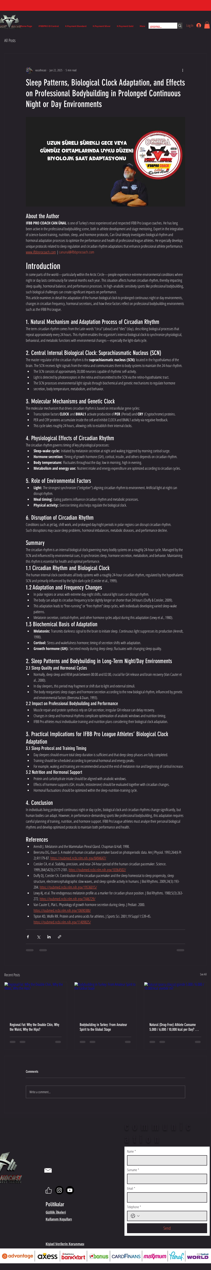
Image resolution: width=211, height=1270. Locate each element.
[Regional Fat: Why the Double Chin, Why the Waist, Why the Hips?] (36, 999)
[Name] (165, 1160)
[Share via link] (59, 937)
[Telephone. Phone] (172, 1216)
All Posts (10, 40)
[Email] (165, 1197)
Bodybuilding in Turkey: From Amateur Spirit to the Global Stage (103, 1027)
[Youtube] (70, 1190)
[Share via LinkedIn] (49, 937)
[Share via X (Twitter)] (38, 937)
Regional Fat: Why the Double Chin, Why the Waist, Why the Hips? (34, 1027)
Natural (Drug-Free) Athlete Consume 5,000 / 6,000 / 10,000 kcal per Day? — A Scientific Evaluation (174, 1027)
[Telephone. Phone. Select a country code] (135, 1216)
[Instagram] (59, 1190)
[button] (207, 25)
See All (203, 974)
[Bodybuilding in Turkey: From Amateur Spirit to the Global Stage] (105, 999)
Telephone (134, 1207)
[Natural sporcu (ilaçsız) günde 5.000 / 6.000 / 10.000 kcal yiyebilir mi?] (175, 999)
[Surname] (165, 1179)
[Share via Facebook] (28, 937)
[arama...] (159, 27)
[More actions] (182, 70)
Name (131, 1151)
